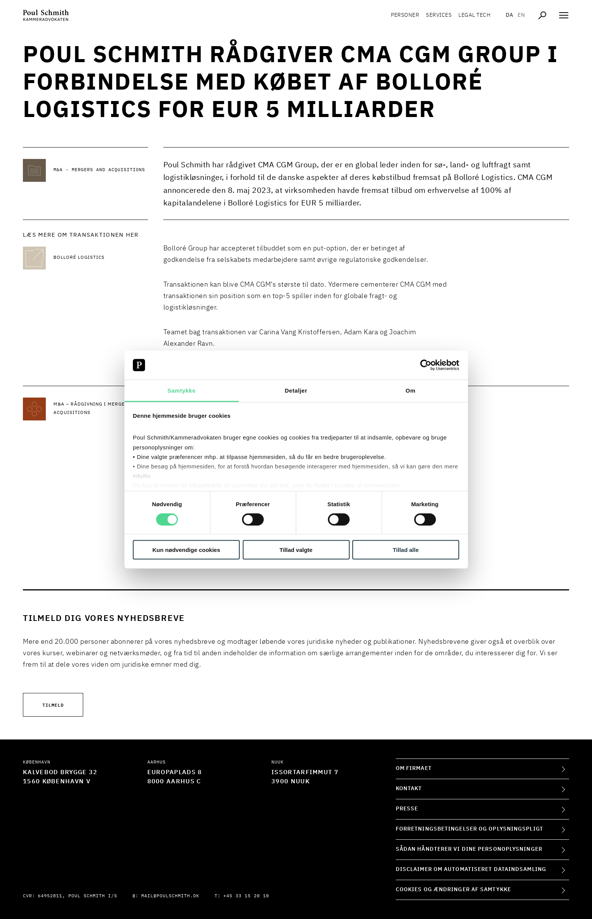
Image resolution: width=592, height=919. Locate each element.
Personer (405, 15)
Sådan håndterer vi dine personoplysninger (469, 849)
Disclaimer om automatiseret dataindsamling (471, 869)
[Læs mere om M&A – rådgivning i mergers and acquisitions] (100, 409)
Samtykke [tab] (181, 390)
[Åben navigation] (563, 15)
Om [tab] (410, 390)
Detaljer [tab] (296, 390)
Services (439, 15)
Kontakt (409, 788)
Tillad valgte (295, 550)
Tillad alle (406, 550)
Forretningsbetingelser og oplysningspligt (469, 829)
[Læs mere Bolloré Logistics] (100, 258)
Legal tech (474, 15)
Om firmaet (414, 768)
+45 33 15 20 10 (246, 896)
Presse (407, 809)
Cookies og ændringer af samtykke (453, 889)
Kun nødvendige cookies (186, 550)
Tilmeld (53, 704)
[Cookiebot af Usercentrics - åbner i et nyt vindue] (425, 365)
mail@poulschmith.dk (170, 896)
